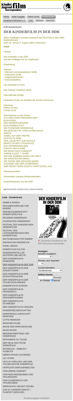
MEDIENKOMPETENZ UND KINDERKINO (16, 334)
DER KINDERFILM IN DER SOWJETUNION (15, 269)
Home (6, 17)
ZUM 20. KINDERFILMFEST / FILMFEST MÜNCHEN (17, 391)
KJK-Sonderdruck (13, 27)
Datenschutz (50, 20)
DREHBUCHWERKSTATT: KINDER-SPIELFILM (15, 213)
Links (30, 21)
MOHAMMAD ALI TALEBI (15, 339)
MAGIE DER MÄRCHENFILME (17, 326)
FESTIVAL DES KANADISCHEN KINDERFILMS (18, 225)
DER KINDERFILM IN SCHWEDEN (13, 302)
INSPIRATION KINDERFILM (16, 242)
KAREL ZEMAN (10, 246)
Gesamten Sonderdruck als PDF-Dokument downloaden (52, 242)
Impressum (39, 20)
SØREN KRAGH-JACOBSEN (16, 355)
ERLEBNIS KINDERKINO (15, 218)
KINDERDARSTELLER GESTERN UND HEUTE (14, 254)
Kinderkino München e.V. (14, 21)
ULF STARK (8, 358)
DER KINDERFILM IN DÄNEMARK (13, 259)
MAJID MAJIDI (10, 330)
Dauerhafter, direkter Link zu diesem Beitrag (23, 189)
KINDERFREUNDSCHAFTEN (17, 310)
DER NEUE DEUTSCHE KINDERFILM (14, 344)
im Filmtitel (45, 280)
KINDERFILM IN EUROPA (15, 286)
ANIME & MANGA (11, 202)
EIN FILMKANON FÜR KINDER (18, 239)
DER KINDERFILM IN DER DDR (18, 264)
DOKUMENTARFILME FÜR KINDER (16, 207)
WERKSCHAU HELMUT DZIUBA (18, 386)
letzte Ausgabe (18, 17)
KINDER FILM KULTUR (14, 249)
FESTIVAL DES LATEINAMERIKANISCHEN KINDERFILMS (16, 233)
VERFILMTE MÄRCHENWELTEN (18, 367)
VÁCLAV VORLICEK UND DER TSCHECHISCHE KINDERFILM (18, 362)
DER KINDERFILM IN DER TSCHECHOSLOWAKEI (15, 281)
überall (56, 280)
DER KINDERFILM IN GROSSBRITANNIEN (13, 296)
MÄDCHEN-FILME (11, 323)
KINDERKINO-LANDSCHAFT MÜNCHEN (17, 315)
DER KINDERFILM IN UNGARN (18, 307)
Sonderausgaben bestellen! (36, 398)
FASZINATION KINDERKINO (16, 221)
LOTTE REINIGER (11, 320)
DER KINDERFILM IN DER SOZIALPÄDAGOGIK (15, 275)
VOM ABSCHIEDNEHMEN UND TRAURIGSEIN (18, 375)
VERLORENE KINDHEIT (14, 371)
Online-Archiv (33, 17)
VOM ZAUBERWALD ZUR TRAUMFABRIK (15, 381)
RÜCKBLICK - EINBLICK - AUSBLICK (15, 350)
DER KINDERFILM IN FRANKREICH (13, 290)
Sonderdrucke (48, 17)
